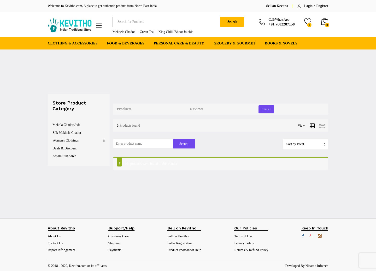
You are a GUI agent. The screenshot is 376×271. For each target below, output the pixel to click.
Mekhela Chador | (124, 32)
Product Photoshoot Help (184, 250)
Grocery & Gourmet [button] (235, 43)
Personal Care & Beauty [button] (179, 43)
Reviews (196, 109)
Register (322, 6)
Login (308, 6)
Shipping (114, 243)
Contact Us (55, 243)
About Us (54, 236)
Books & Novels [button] (281, 43)
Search (232, 22)
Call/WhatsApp (279, 19)
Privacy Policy (244, 243)
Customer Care (118, 236)
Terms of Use (243, 236)
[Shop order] (305, 144)
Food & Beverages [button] (125, 43)
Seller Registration (180, 243)
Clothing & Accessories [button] (73, 43)
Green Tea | (147, 32)
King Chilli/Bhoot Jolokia (176, 32)
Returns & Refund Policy (251, 250)
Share (266, 109)
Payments (114, 250)
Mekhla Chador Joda (67, 125)
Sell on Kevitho (277, 6)
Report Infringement (61, 250)
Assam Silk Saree (64, 156)
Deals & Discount (64, 148)
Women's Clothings (66, 140)
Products (124, 109)
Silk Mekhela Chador (67, 133)
